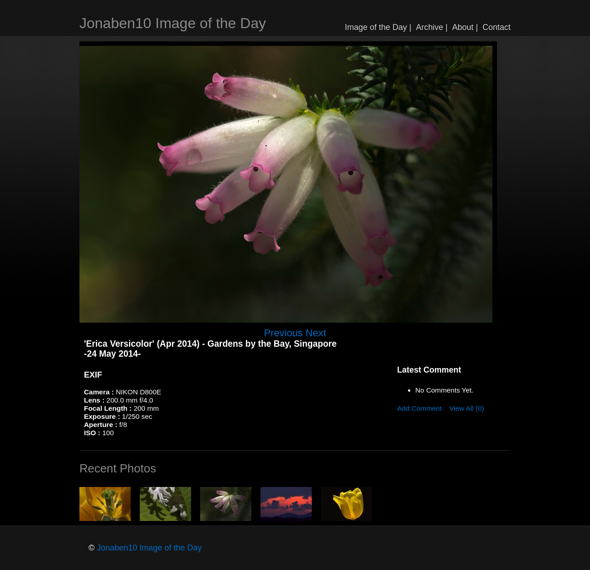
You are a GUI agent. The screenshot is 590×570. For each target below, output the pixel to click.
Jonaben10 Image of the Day (172, 23)
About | (465, 27)
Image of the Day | (378, 27)
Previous (283, 333)
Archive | (432, 27)
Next (315, 333)
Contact (496, 27)
